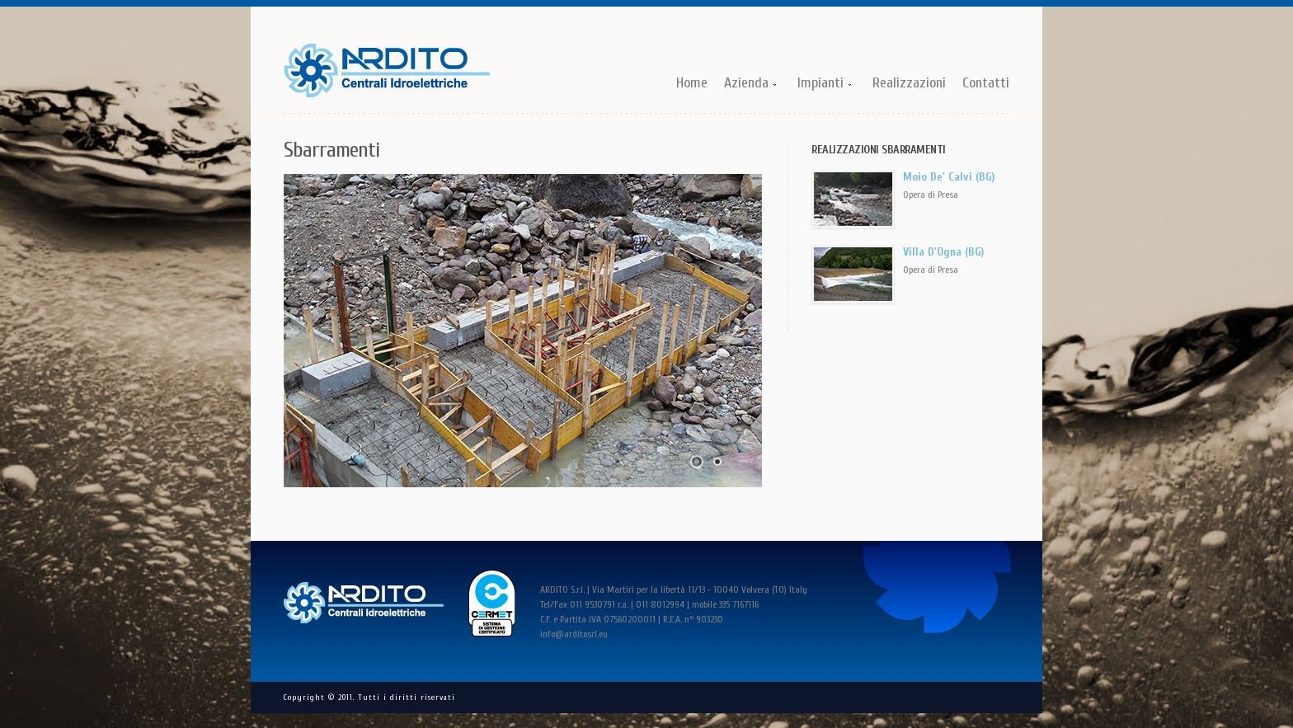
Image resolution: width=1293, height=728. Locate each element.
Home (692, 83)
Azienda (747, 84)
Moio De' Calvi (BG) (948, 177)
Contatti (985, 83)
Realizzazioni (909, 83)
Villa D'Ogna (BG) (943, 252)
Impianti (821, 84)
